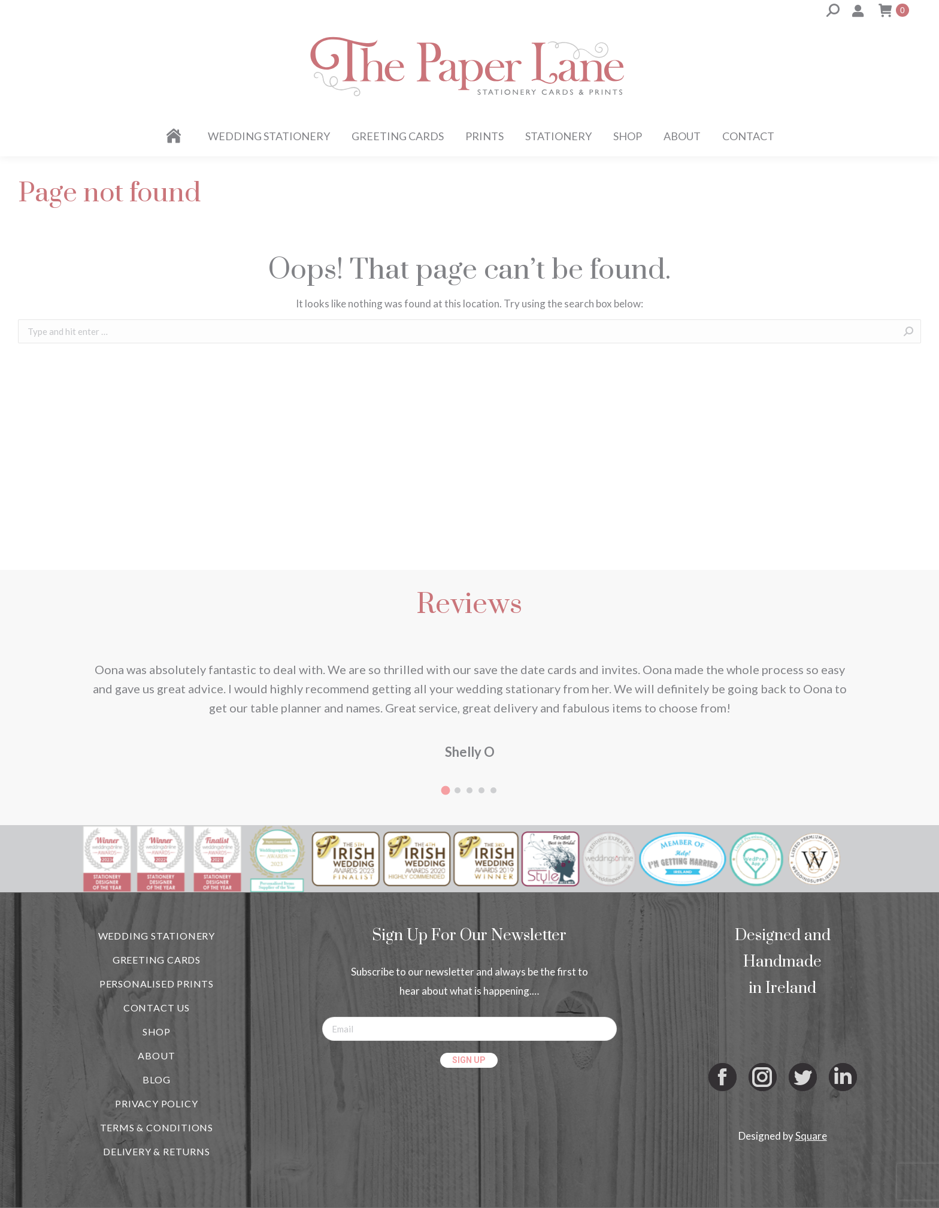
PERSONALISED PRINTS (156, 983)
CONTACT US (156, 1007)
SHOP (157, 1031)
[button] (446, 790)
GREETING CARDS (157, 959)
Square (811, 1136)
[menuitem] (175, 136)
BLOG (156, 1079)
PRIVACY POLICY (156, 1103)
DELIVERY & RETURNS (156, 1151)
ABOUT (156, 1055)
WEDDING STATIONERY (156, 935)
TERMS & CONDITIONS (156, 1127)
